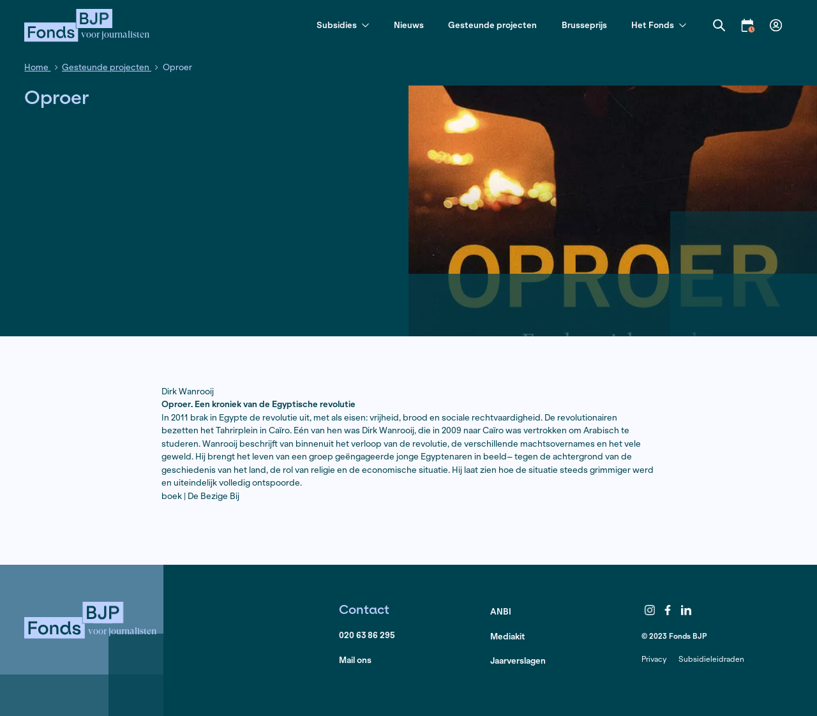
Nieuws (409, 25)
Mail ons (355, 660)
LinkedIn (686, 610)
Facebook (668, 610)
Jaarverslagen (518, 660)
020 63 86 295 (367, 635)
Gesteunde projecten (492, 25)
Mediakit (507, 636)
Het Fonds (658, 26)
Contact (364, 609)
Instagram (649, 610)
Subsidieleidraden (711, 659)
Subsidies (343, 26)
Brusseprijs (584, 25)
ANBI (500, 611)
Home (37, 67)
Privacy (653, 659)
